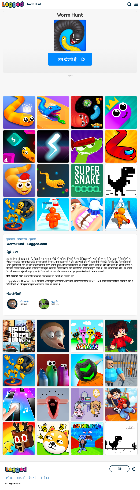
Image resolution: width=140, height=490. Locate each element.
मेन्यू (136, 4)
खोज (129, 4)
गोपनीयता (44, 477)
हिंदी (119, 468)
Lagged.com (16, 469)
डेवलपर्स (32, 477)
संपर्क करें (21, 477)
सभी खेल (9, 477)
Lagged (13, 4)
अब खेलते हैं (66, 59)
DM (133, 468)
